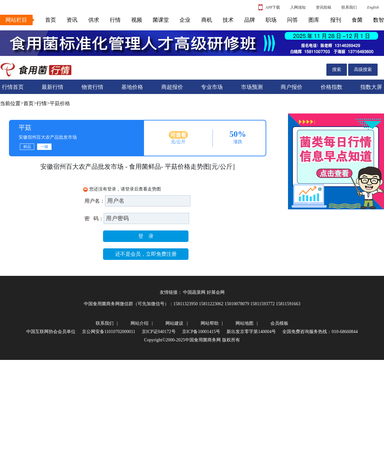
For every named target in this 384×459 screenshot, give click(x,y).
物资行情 (92, 87)
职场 (271, 20)
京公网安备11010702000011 (108, 331)
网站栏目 (16, 20)
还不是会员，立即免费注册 (146, 254)
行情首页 (13, 87)
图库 (313, 20)
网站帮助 (210, 323)
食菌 (357, 20)
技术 (228, 20)
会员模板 (279, 323)
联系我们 (349, 7)
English (373, 7)
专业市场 (212, 87)
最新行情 (52, 87)
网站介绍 (139, 323)
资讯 (72, 20)
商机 (206, 20)
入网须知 (298, 7)
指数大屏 (371, 87)
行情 (115, 20)
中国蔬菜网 (194, 292)
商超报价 (172, 87)
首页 (50, 20)
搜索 (336, 69)
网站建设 (174, 323)
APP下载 (269, 7)
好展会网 (216, 292)
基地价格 (132, 87)
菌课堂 (161, 20)
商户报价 (291, 87)
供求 (93, 20)
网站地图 (244, 323)
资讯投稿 (323, 7)
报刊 (335, 20)
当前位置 (10, 103)
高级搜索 (363, 69)
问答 (292, 20)
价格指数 (331, 87)
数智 (378, 20)
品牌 (249, 20)
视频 (136, 20)
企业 (185, 20)
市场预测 (252, 87)
